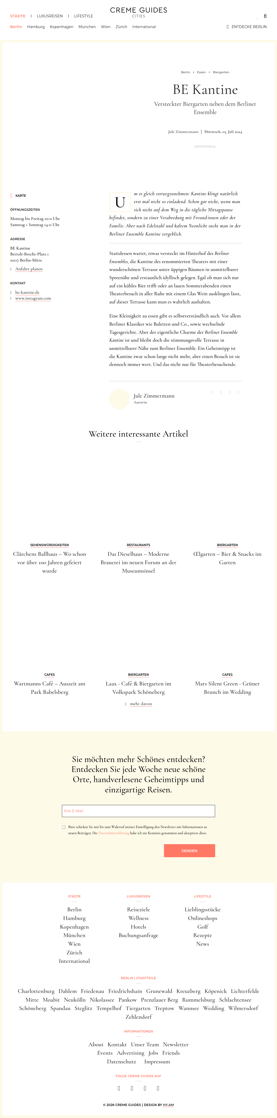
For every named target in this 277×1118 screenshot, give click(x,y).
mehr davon (141, 703)
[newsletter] (158, 1090)
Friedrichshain (125, 991)
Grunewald (159, 991)
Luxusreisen (50, 16)
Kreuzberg (188, 991)
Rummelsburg (198, 999)
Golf (202, 926)
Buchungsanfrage (138, 935)
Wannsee (188, 1008)
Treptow (164, 1008)
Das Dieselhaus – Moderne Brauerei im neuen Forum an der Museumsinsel (138, 562)
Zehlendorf (138, 1017)
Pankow (127, 999)
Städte (18, 16)
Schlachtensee (235, 999)
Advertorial (205, 146)
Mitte (32, 999)
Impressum (157, 1061)
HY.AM (168, 1105)
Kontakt (117, 1044)
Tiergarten (138, 1008)
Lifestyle (83, 16)
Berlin (16, 26)
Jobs (153, 1052)
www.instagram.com (33, 298)
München (87, 26)
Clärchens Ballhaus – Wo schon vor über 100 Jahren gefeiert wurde (49, 562)
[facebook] (119, 1090)
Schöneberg (32, 1008)
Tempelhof (108, 1008)
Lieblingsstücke (203, 909)
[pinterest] (145, 1090)
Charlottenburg (36, 991)
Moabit (51, 999)
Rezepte (202, 935)
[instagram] (132, 1090)
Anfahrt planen (29, 269)
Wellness (138, 918)
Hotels (138, 926)
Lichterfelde (245, 991)
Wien (106, 26)
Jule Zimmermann (183, 131)
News (202, 944)
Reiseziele (138, 909)
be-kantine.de (27, 292)
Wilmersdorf (243, 1008)
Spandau (60, 1008)
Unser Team (145, 1044)
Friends (171, 1052)
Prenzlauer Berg (159, 999)
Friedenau (92, 991)
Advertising (130, 1052)
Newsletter (176, 1044)
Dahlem (67, 991)
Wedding (213, 1008)
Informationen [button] (138, 1031)
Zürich (121, 26)
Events (105, 1052)
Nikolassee (102, 999)
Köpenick (215, 991)
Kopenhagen (62, 26)
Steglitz (83, 1008)
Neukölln (75, 999)
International (144, 26)
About (95, 1044)
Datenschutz (121, 1061)
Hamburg (36, 26)
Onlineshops (202, 918)
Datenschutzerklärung (113, 833)
